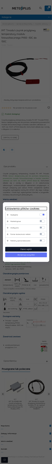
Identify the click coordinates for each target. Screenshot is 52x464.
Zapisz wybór (26, 249)
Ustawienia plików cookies (22, 208)
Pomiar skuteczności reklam (20, 234)
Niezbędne (14, 215)
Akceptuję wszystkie (26, 255)
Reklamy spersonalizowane (20, 241)
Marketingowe (15, 221)
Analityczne (14, 228)
